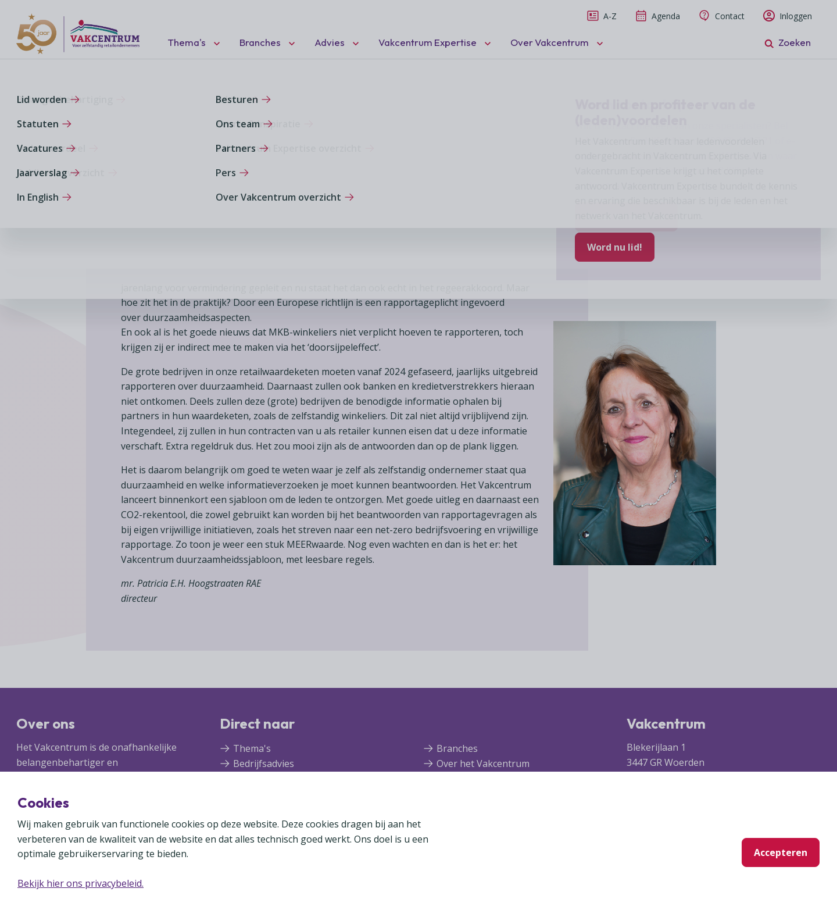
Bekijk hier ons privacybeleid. (80, 883)
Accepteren (780, 852)
